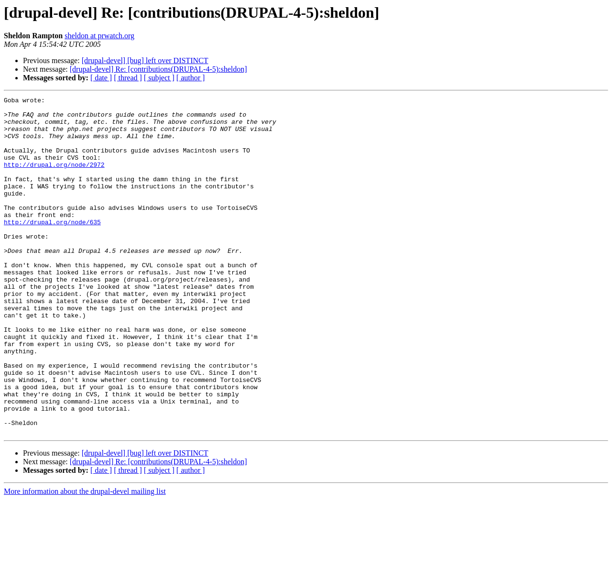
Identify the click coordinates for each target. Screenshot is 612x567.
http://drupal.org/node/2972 (54, 178)
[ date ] (101, 78)
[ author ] (190, 78)
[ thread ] (128, 78)
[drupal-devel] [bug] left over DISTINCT (145, 60)
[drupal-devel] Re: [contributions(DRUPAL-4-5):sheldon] (158, 69)
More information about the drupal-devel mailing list (85, 559)
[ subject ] (159, 78)
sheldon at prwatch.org (99, 36)
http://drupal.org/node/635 (52, 247)
